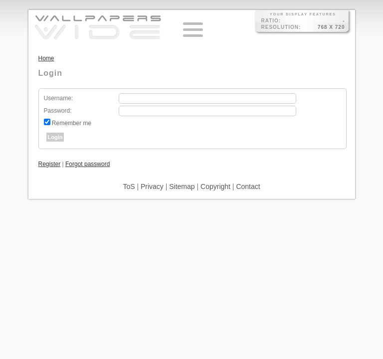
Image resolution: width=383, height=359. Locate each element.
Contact (248, 186)
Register (49, 164)
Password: (58, 110)
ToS (129, 186)
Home (46, 58)
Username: (58, 98)
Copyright (215, 186)
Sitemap (181, 186)
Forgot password (87, 164)
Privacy (152, 186)
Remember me (71, 123)
